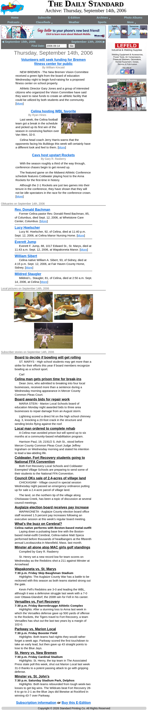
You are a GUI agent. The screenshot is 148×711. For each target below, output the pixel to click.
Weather (74, 22)
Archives (103, 18)
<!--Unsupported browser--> (126, 95)
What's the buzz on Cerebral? (38, 524)
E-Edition (74, 17)
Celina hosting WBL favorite (53, 111)
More (131, 22)
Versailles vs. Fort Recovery (37, 602)
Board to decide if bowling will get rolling (48, 357)
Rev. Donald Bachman (32, 210)
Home (15, 17)
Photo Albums (133, 17)
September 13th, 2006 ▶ (88, 41)
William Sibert (26, 256)
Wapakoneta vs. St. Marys (35, 569)
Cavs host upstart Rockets (53, 155)
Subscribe (44, 17)
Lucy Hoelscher (27, 228)
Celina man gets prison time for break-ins (48, 379)
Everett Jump (25, 242)
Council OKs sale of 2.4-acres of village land (50, 478)
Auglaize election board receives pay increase (52, 507)
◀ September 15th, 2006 (19, 41)
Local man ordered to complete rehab (45, 428)
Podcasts (14, 22)
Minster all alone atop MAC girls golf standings (52, 547)
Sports (102, 22)
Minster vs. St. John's (32, 676)
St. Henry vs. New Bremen (36, 653)
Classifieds (44, 22)
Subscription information (36, 703)
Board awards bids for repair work (42, 399)
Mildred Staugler (28, 274)
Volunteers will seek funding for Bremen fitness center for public (53, 62)
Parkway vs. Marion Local (35, 629)
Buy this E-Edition (76, 703)
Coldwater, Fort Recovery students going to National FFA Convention (50, 460)
